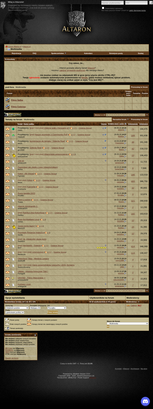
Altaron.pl (26, 47)
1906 (122, 267)
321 (133, 201)
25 (133, 227)
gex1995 (21, 150)
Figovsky (21, 176)
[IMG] (7, 352)
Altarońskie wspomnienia (56, 154)
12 (133, 220)
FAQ (34, 53)
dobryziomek (23, 157)
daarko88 (21, 261)
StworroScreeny (24, 267)
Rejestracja (16, 53)
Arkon (20, 143)
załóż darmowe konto (137, 10)
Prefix (7, 310)
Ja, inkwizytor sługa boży (34, 239)
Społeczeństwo (58, 53)
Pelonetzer (120, 143)
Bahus (20, 169)
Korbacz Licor (24, 284)
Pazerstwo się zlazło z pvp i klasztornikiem (38, 167)
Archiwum (135, 369)
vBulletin (92, 378)
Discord (91, 68)
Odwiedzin (143, 124)
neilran (20, 222)
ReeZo (121, 202)
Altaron (76, 23)
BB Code (8, 348)
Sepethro (120, 234)
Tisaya (20, 202)
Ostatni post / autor (116, 124)
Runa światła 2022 (26, 193)
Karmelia (31, 187)
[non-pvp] (22, 180)
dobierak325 (22, 208)
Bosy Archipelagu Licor (28, 219)
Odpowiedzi (133, 124)
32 (133, 188)
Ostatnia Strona (85, 128)
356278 (121, 130)
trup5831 (120, 189)
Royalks (21, 195)
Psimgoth (21, 274)
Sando (20, 235)
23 (133, 155)
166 (133, 175)
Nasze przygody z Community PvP (51, 134)
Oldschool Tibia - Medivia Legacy (33, 258)
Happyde (21, 137)
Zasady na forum (11, 358)
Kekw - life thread (26, 173)
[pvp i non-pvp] (37, 128)
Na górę (144, 369)
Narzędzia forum (120, 119)
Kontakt (118, 369)
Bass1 (121, 149)
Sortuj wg (9, 306)
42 (133, 148)
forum (84, 77)
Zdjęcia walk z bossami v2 (56, 128)
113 (133, 253)
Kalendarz (88, 53)
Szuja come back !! (27, 226)
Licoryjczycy (38, 252)
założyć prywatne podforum (72, 70)
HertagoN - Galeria (32, 245)
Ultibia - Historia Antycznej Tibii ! (33, 271)
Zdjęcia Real (36, 147)
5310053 (120, 221)
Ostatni (141, 115)
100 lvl (21, 161)
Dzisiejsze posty (116, 53)
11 (133, 115)
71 (133, 129)
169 (133, 135)
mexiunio (120, 182)
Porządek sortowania (38, 306)
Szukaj (140, 53)
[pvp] (32, 134)
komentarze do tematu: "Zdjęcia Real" (48, 141)
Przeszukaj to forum (139, 87)
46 (133, 142)
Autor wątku (29, 124)
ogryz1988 (120, 260)
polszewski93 (23, 280)
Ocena (104, 124)
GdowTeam (119, 169)
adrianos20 (22, 163)
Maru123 (21, 228)
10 (129, 115)
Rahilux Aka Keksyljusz (34, 212)
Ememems (22, 189)
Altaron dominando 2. (28, 206)
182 (133, 214)
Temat (19, 124)
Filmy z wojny (24, 199)
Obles (20, 130)
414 (133, 246)
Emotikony (9, 350)
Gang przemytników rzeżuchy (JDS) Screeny (53, 265)
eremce (121, 273)
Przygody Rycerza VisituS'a (31, 232)
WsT (19, 248)
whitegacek (22, 286)
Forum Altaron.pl (14, 47)
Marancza (21, 254)
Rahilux (121, 136)
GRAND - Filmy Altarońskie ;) (31, 278)
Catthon (134, 305)
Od (48, 306)
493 (133, 181)
